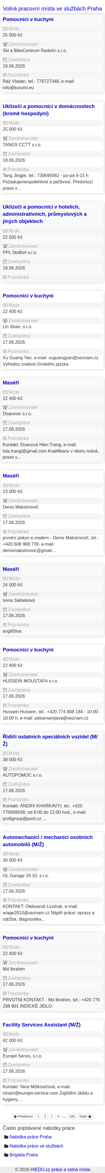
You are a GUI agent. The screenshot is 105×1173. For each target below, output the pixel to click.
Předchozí (23, 1116)
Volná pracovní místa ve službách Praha (52, 9)
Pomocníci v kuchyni (28, 19)
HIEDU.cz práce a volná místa (60, 1169)
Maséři (11, 383)
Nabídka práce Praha (30, 1137)
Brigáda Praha (23, 1155)
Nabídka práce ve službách (36, 1146)
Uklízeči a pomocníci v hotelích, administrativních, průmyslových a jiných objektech (45, 214)
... (64, 1116)
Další (85, 1116)
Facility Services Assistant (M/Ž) (42, 1025)
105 (72, 1116)
